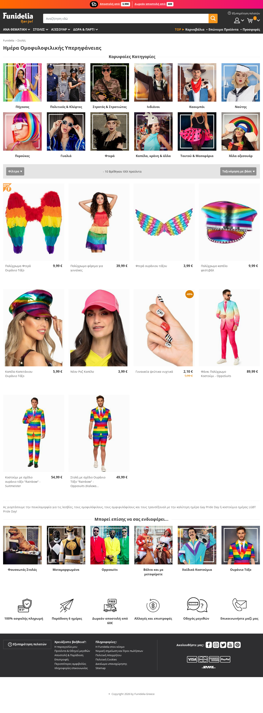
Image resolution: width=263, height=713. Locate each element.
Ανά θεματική (15, 29)
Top (178, 29)
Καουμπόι (197, 107)
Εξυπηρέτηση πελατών (27, 644)
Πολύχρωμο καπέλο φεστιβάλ (214, 268)
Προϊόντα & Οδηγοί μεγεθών (72, 651)
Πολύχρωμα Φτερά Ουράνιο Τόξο (18, 268)
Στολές (21, 40)
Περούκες (22, 156)
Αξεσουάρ (59, 29)
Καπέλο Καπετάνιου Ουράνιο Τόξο (18, 374)
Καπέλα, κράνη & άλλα (153, 156)
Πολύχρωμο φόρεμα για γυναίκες (86, 268)
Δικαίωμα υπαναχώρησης (111, 664)
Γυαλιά (66, 156)
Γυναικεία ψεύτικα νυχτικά (154, 372)
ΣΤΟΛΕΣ (39, 29)
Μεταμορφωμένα (66, 569)
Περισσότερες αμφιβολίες (70, 664)
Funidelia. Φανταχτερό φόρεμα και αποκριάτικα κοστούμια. (18, 18)
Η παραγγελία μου (65, 647)
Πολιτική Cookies (106, 659)
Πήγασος (22, 107)
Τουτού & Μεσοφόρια (196, 156)
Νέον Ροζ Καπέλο (82, 372)
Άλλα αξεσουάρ (241, 156)
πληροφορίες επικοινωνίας (71, 668)
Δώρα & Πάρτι (84, 29)
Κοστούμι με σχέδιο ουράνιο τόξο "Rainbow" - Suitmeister (22, 481)
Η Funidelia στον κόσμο (110, 647)
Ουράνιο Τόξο (240, 569)
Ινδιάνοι (153, 107)
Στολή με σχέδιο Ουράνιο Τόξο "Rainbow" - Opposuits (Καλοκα (87, 481)
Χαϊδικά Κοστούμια (197, 569)
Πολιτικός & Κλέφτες (66, 107)
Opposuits (110, 569)
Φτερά (110, 156)
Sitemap (101, 668)
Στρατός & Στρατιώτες (110, 107)
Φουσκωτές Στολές (22, 569)
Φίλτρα (13, 171)
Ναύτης (241, 107)
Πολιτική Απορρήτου (108, 655)
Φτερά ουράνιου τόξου (151, 266)
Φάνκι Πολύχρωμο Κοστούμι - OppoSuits (216, 374)
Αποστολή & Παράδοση (68, 655)
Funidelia (8, 40)
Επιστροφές (61, 659)
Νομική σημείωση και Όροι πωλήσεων (119, 651)
